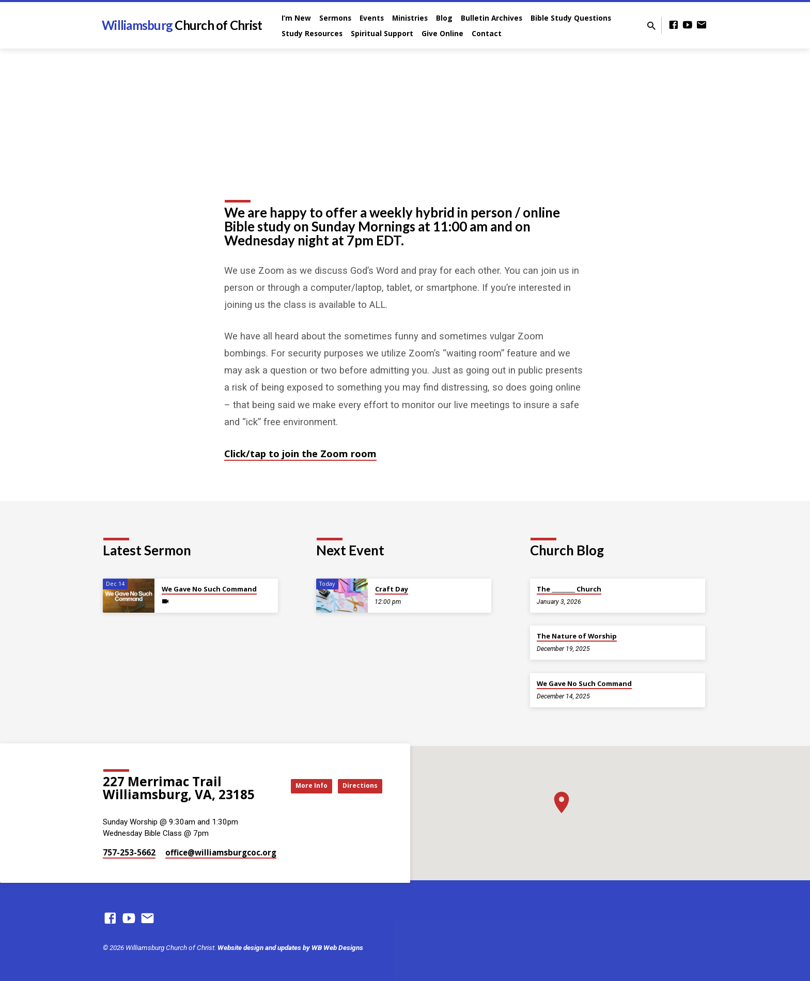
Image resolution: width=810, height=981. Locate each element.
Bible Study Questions (571, 18)
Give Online (442, 33)
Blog (444, 18)
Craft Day (391, 589)
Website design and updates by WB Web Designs (290, 947)
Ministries (410, 18)
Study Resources (312, 33)
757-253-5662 (129, 852)
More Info (299, 785)
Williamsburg (182, 25)
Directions (356, 785)
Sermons (335, 18)
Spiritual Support (382, 33)
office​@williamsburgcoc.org (220, 852)
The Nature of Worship (577, 636)
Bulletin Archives (491, 18)
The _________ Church (569, 589)
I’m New (296, 18)
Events (372, 18)
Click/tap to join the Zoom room (300, 453)
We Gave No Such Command (209, 589)
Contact (487, 33)
